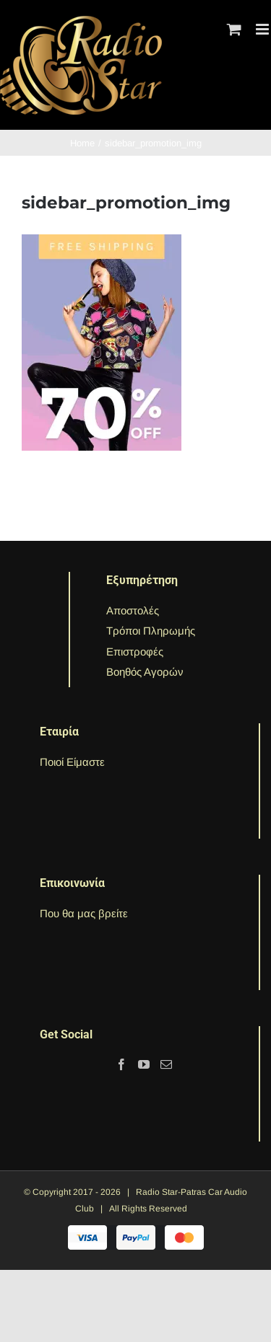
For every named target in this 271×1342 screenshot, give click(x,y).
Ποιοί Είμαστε (72, 762)
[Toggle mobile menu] (263, 29)
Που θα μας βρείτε (84, 913)
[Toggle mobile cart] (234, 29)
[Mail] (166, 1064)
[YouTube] (144, 1064)
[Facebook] (121, 1064)
